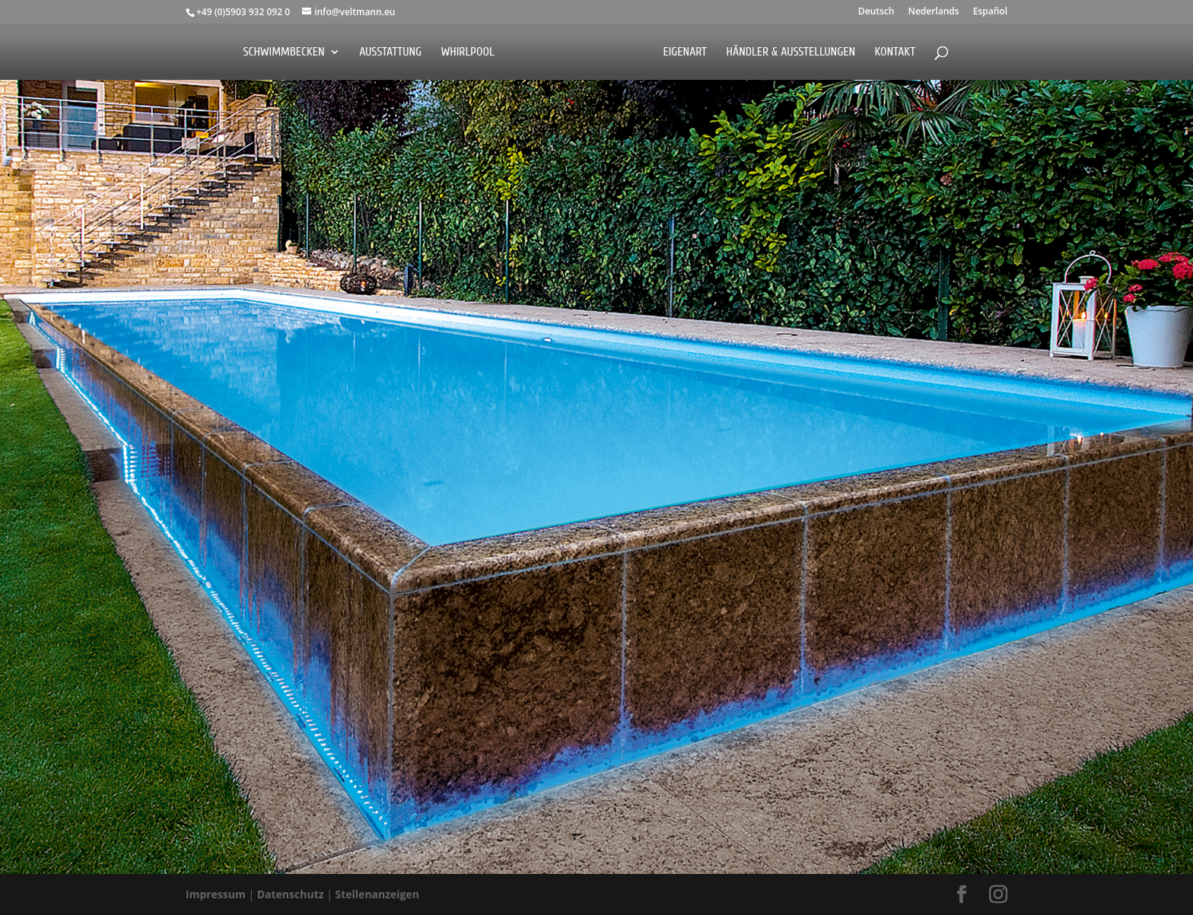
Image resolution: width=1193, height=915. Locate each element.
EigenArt (685, 52)
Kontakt (895, 52)
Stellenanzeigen (378, 894)
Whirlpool (468, 52)
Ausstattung (390, 52)
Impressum (217, 894)
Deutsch (876, 12)
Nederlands (933, 12)
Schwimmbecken (283, 52)
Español (990, 12)
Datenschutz (291, 894)
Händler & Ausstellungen (791, 52)
